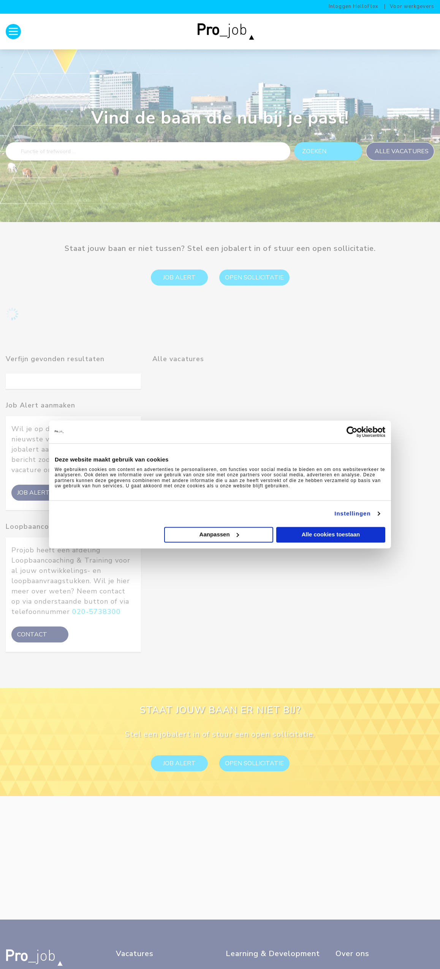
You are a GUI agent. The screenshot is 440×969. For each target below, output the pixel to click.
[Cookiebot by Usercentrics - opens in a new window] (352, 432)
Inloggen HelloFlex (353, 6)
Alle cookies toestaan (331, 534)
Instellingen (352, 513)
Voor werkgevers (412, 6)
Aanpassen (219, 534)
